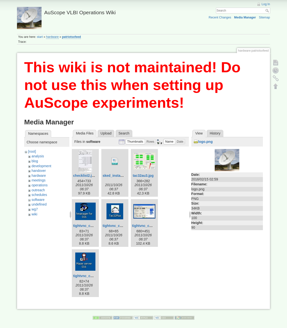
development (41, 166)
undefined (39, 204)
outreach (38, 190)
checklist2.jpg (84, 176)
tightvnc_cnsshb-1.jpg (91, 226)
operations (39, 185)
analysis (37, 156)
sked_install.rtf (115, 176)
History (215, 133)
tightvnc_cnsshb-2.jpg (121, 226)
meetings (38, 180)
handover (38, 171)
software (38, 200)
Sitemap (264, 17)
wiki (34, 214)
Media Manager (245, 17)
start (40, 37)
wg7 (34, 209)
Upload (106, 133)
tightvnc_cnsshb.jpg (89, 276)
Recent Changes (220, 17)
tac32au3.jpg (143, 176)
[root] (32, 151)
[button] (135, 142)
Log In (266, 4)
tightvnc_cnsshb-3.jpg (150, 226)
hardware (52, 37)
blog (34, 161)
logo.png (205, 142)
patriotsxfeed (71, 37)
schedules (39, 195)
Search (267, 10)
